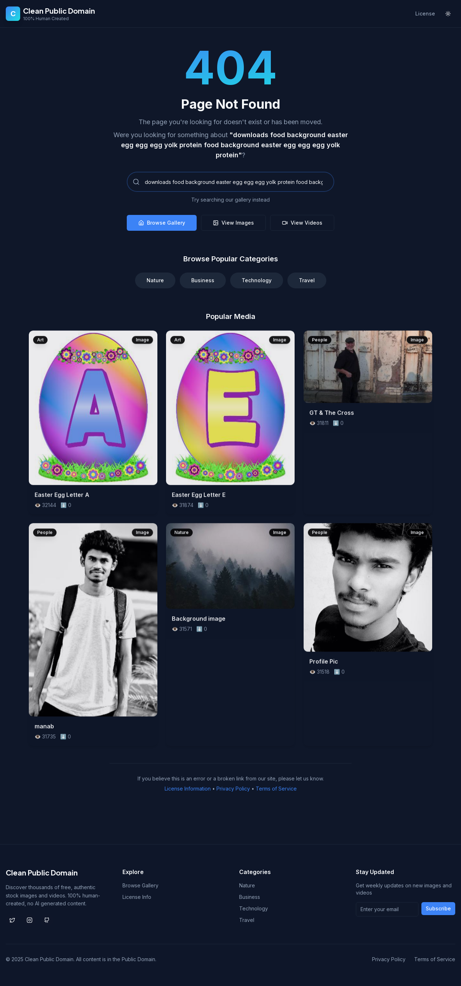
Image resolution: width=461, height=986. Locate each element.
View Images (233, 223)
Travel (307, 280)
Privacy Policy (233, 788)
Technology (257, 280)
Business (202, 280)
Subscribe (438, 908)
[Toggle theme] (448, 13)
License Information (188, 788)
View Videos (302, 223)
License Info (136, 897)
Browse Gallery (161, 223)
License (425, 13)
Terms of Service (276, 788)
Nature (155, 280)
